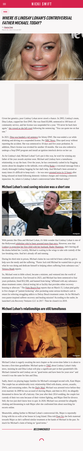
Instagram (76, 233)
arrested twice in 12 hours (60, 172)
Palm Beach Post (32, 287)
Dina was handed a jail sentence (24, 137)
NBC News (50, 140)
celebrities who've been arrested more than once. (37, 243)
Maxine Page (8, 27)
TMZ (48, 365)
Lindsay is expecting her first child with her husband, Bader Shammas (32, 247)
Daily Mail (40, 387)
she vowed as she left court (20, 128)
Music (5, 12)
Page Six (60, 416)
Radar (52, 166)
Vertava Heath (8, 269)
